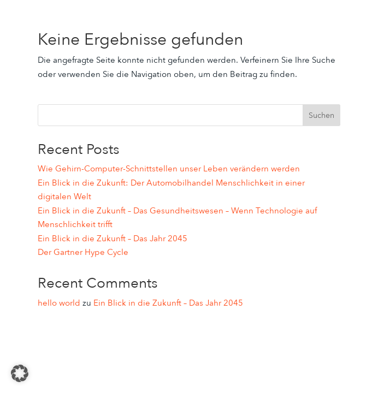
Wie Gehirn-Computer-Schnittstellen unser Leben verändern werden (169, 168)
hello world (59, 302)
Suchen (321, 115)
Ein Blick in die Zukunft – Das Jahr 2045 (112, 238)
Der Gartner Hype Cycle (83, 252)
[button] (19, 373)
